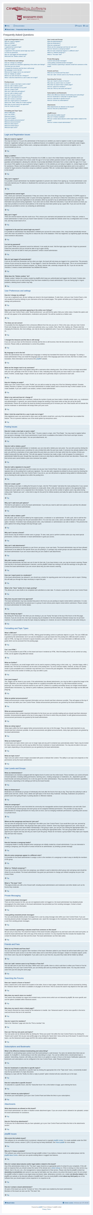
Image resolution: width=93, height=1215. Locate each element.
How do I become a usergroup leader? (58, 49)
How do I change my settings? (13, 62)
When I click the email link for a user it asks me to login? (21, 77)
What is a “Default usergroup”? (56, 52)
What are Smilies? (10, 116)
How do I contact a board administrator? (59, 122)
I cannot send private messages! (56, 60)
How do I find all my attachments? (57, 108)
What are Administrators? (54, 41)
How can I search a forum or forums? (58, 81)
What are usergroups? (54, 45)
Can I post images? (10, 118)
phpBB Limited (58, 1140)
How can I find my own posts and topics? (59, 88)
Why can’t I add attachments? (13, 97)
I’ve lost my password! (11, 52)
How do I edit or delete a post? (14, 85)
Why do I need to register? (12, 41)
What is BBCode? (10, 112)
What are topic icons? (11, 127)
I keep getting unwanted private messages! (60, 62)
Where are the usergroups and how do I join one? (62, 47)
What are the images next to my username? (17, 72)
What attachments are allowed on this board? (60, 106)
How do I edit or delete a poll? (13, 93)
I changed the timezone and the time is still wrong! (19, 68)
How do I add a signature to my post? (16, 87)
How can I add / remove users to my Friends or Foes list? (64, 74)
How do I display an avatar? (13, 74)
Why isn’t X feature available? (56, 117)
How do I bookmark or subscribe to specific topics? (62, 96)
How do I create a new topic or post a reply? (18, 84)
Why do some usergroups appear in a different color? (63, 50)
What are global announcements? (15, 120)
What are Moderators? (54, 43)
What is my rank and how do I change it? (17, 75)
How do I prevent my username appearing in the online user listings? (25, 64)
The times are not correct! (12, 66)
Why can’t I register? (11, 45)
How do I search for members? (56, 86)
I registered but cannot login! (13, 47)
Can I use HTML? (10, 114)
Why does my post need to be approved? (17, 104)
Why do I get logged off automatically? (16, 54)
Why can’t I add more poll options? (15, 91)
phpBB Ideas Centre (11, 1155)
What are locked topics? (12, 125)
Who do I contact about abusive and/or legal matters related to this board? (66, 119)
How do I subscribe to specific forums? (58, 98)
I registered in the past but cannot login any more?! (20, 50)
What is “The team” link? (54, 54)
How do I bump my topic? (12, 106)
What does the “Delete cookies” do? (15, 56)
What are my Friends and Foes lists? (58, 72)
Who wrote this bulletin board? (56, 115)
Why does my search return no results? (58, 83)
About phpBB (60, 1142)
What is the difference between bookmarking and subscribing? (65, 95)
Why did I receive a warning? (13, 99)
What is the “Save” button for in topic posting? (18, 102)
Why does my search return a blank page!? (60, 84)
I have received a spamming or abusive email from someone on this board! (67, 65)
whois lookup (56, 1168)
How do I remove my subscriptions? (57, 100)
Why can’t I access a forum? (13, 95)
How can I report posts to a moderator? (16, 100)
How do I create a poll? (11, 89)
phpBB (38, 359)
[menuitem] (7, 25)
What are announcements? (13, 122)
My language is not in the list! (13, 70)
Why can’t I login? (10, 49)
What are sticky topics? (11, 123)
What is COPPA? (10, 43)
